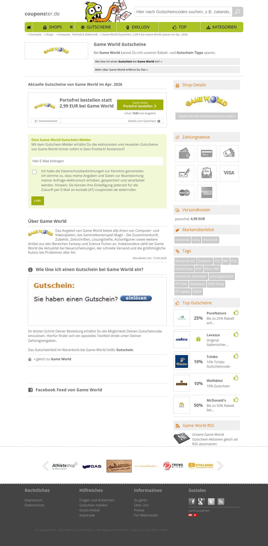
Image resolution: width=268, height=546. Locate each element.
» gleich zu (52, 359)
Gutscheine (99, 27)
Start (29, 27)
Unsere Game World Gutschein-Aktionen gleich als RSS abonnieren (215, 439)
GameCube (184, 268)
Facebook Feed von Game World (69, 390)
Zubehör (204, 261)
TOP (183, 27)
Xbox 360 (212, 268)
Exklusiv (141, 27)
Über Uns (141, 505)
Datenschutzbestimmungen (82, 171)
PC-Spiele (182, 291)
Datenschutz (34, 505)
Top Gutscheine (197, 303)
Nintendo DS (185, 261)
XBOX (197, 291)
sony (196, 239)
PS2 (234, 261)
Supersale (87, 515)
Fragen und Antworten (97, 500)
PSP (199, 268)
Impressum (33, 500)
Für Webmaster (146, 515)
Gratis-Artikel (89, 510)
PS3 (217, 261)
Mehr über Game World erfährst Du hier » (121, 69)
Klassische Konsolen (191, 276)
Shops (55, 27)
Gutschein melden (93, 505)
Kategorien (224, 27)
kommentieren (48, 121)
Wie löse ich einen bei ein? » (128, 61)
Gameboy (197, 283)
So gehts (140, 500)
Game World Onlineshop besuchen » (207, 116)
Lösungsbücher (221, 276)
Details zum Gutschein (142, 121)
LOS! (37, 200)
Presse (139, 510)
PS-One (181, 283)
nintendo (182, 239)
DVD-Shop (216, 283)
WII (225, 261)
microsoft (210, 239)
